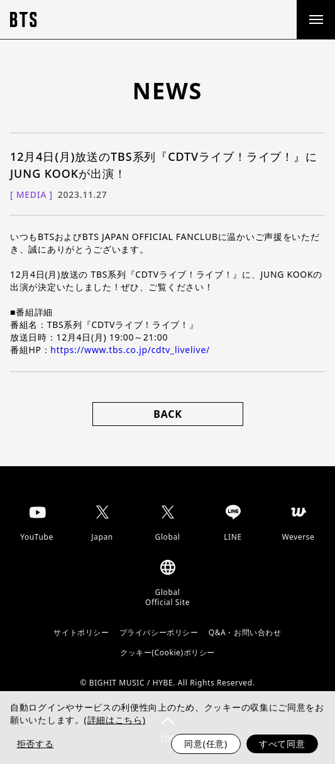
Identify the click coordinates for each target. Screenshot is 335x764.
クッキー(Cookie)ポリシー (167, 653)
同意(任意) (206, 744)
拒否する (35, 744)
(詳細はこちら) (115, 720)
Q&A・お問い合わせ (245, 633)
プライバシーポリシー (159, 633)
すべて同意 (282, 744)
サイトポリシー (81, 633)
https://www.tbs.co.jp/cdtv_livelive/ (130, 350)
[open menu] (315, 19)
